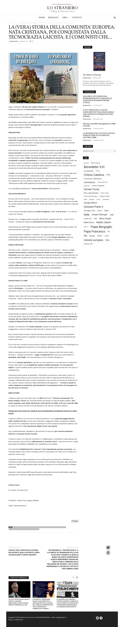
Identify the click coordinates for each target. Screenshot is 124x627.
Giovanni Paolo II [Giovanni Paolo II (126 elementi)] (93, 206)
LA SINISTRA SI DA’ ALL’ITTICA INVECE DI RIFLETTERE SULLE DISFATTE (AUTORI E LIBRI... (99, 135)
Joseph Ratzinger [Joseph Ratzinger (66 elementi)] (99, 214)
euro (37, 527)
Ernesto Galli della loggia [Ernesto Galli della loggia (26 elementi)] (90, 196)
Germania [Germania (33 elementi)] (106, 199)
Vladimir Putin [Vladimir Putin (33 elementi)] (88, 244)
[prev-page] (73, 577)
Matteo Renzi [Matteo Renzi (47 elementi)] (89, 222)
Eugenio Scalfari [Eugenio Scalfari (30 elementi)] (104, 196)
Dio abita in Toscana (92, 74)
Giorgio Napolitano (46, 527)
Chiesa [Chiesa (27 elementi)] (98, 171)
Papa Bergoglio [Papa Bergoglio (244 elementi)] (101, 227)
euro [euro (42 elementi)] (85, 199)
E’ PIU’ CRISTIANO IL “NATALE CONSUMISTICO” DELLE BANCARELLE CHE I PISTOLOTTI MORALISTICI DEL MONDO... (98, 113)
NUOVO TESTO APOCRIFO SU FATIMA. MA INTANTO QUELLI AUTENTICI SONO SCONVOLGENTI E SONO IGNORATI (24, 552)
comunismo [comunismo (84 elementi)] (89, 182)
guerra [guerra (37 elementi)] (100, 210)
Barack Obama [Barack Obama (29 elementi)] (95, 163)
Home (42, 17)
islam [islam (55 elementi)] (106, 211)
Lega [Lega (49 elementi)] (112, 215)
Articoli (15, 23)
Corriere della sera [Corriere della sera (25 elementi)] (102, 182)
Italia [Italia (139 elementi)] (86, 214)
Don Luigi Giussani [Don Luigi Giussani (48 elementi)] (91, 193)
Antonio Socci (14, 41)
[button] (114, 17)
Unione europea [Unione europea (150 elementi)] (93, 240)
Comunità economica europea (26, 527)
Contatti (77, 17)
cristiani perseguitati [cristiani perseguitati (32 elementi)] (98, 185)
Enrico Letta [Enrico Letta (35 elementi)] (105, 193)
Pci (64, 527)
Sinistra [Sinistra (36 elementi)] (99, 236)
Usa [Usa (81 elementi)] (107, 240)
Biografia (53, 17)
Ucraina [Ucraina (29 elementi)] (106, 236)
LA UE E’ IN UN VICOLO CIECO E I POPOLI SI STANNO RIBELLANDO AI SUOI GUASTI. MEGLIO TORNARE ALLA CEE (19, 602)
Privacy (10, 620)
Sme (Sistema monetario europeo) (19, 529)
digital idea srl (62, 617)
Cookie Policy (18, 620)
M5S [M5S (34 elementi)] (95, 218)
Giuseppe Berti (58, 527)
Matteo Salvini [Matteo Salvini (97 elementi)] (103, 222)
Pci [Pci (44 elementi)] (109, 231)
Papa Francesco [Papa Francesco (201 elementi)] (94, 231)
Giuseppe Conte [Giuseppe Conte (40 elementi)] (89, 210)
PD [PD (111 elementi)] (85, 235)
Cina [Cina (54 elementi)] (108, 175)
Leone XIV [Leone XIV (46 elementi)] (88, 219)
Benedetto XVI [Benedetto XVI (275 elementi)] (94, 167)
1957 (15, 527)
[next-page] (77, 577)
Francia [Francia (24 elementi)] (98, 199)
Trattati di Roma (33, 529)
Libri (65, 18)
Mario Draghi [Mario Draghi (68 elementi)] (105, 218)
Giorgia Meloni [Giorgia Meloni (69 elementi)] (90, 203)
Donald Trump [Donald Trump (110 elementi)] (91, 189)
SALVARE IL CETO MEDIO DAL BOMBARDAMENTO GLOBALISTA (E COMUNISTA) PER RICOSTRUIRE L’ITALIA (97, 99)
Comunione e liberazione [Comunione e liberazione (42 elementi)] (93, 179)
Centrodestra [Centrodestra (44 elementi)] (88, 171)
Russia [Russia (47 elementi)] (92, 236)
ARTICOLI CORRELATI (18, 577)
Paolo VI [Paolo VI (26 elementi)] (86, 226)
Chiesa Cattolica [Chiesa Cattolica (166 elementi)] (94, 174)
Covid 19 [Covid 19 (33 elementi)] (86, 186)
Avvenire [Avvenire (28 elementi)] (86, 163)
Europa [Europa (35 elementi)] (91, 199)
